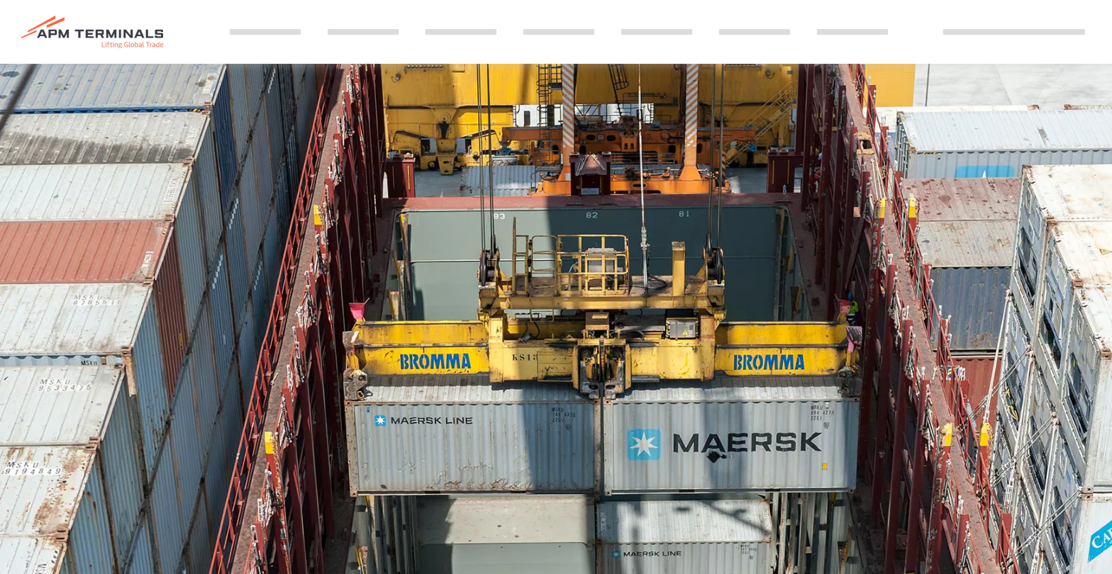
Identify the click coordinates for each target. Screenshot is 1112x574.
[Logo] (92, 32)
